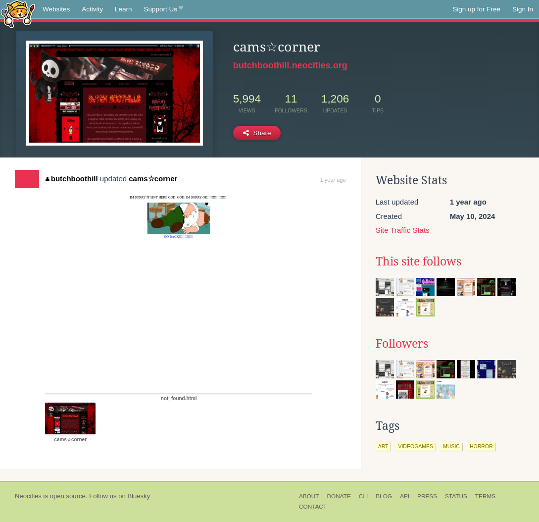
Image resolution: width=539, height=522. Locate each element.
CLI (363, 496)
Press (427, 496)
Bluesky (138, 496)
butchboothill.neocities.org (290, 65)
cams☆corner (153, 178)
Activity (92, 9)
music (451, 446)
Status (456, 496)
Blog (384, 496)
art (383, 446)
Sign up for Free (476, 9)
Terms (485, 496)
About (309, 496)
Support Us (163, 9)
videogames (415, 446)
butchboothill (72, 178)
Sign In (522, 9)
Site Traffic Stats (403, 230)
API (404, 496)
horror (481, 446)
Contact (313, 506)
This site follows (418, 261)
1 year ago (333, 180)
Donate (339, 496)
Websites (56, 9)
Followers (402, 343)
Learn (123, 9)
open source (68, 496)
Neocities (28, 496)
